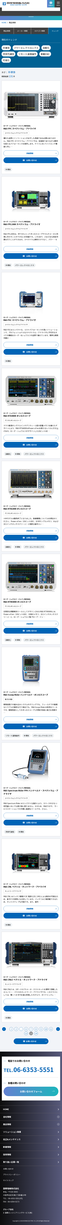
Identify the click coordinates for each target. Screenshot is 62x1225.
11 (51, 1029)
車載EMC (45, 54)
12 (26, 1033)
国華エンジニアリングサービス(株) (18, 1212)
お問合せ (50, 4)
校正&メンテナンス (12, 1139)
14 (36, 1033)
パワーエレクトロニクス (26, 47)
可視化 (6, 60)
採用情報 (7, 1154)
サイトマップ (8, 1180)
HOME (3, 22)
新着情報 (7, 1146)
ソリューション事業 (12, 1131)
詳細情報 (29, 153)
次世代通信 (8, 54)
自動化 (46, 47)
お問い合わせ (31, 160)
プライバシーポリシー (12, 1174)
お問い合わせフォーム (31, 1091)
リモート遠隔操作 (27, 54)
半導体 (6, 47)
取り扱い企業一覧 (11, 1161)
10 (46, 1029)
